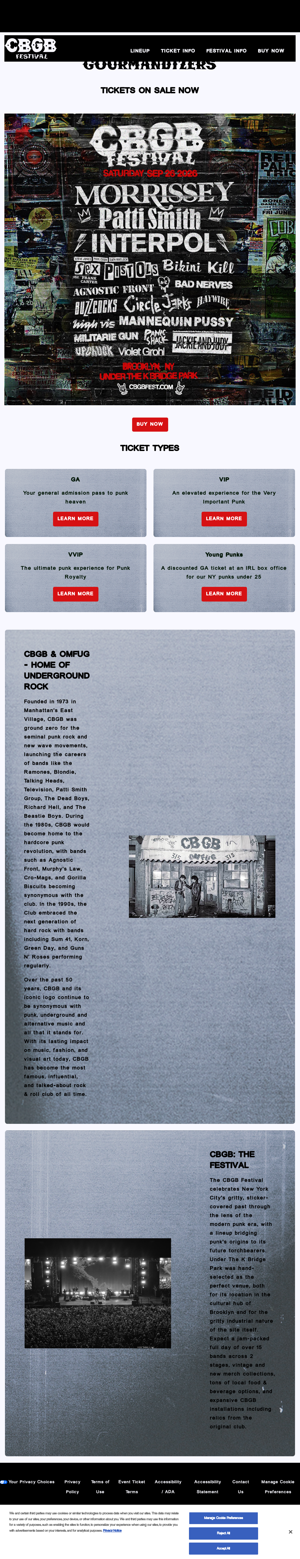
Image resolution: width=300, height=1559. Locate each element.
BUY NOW (271, 51)
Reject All (223, 1535)
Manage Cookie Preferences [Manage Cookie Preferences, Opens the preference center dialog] (223, 1520)
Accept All (223, 1550)
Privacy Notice (112, 1532)
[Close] (290, 1533)
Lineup (140, 51)
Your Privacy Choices (32, 1482)
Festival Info (227, 51)
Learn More (76, 518)
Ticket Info (178, 51)
